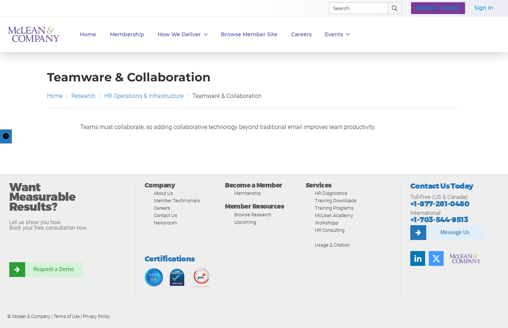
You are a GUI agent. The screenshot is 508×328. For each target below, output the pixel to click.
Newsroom (165, 223)
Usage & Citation (332, 245)
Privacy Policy (96, 316)
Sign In (483, 7)
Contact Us (165, 215)
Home (88, 34)
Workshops (327, 223)
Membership (127, 34)
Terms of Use (67, 316)
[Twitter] (436, 258)
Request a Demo (54, 269)
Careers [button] (301, 34)
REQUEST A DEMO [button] (438, 8)
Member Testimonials (177, 200)
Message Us (454, 232)
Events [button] (337, 34)
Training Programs (334, 208)
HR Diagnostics (331, 193)
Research (83, 95)
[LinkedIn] (417, 258)
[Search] (355, 8)
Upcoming (245, 222)
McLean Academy (334, 215)
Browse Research (252, 214)
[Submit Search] (395, 8)
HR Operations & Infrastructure (144, 95)
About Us (163, 193)
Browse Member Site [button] (249, 34)
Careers (162, 208)
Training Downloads (336, 200)
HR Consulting (329, 230)
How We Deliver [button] (183, 34)
